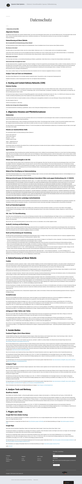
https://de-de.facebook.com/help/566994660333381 (17, 361)
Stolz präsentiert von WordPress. (26, 479)
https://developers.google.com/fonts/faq (36, 421)
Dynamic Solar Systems (17, 4)
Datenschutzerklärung (63, 460)
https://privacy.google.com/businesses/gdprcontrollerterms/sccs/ (18, 441)
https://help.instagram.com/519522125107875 (14, 382)
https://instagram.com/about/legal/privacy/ (45, 385)
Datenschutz (35, 479)
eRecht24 (10, 446)
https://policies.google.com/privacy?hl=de (51, 443)
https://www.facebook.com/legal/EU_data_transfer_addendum (63, 359)
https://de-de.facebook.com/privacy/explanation (21, 349)
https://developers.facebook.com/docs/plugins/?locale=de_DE (17, 341)
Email (54, 453)
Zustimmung (55, 458)
